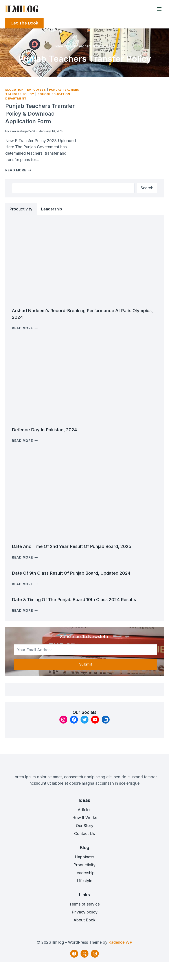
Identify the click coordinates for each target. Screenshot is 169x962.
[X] (84, 954)
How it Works (84, 817)
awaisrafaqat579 (22, 131)
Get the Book (24, 23)
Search (147, 188)
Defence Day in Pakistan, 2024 (44, 429)
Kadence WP (120, 942)
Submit (85, 664)
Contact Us (84, 833)
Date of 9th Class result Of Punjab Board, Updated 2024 (71, 573)
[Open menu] (159, 9)
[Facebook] (74, 954)
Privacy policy (84, 912)
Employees (36, 89)
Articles (84, 809)
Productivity (84, 865)
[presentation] (84, 262)
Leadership (84, 872)
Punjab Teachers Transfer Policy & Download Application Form (40, 114)
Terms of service (84, 904)
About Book (84, 920)
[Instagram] (95, 954)
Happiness (84, 857)
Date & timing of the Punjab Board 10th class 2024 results (74, 599)
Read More (18, 170)
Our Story (84, 825)
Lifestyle (84, 880)
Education (14, 89)
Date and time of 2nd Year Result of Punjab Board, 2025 (71, 546)
